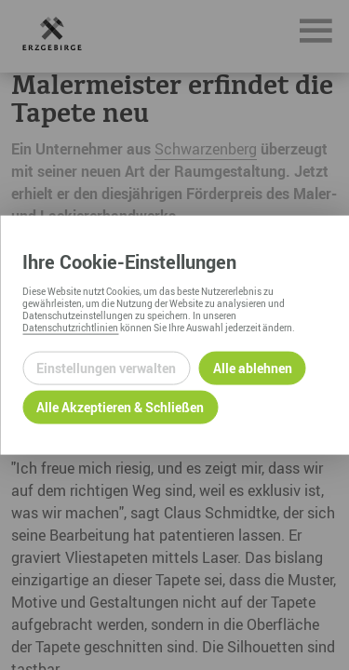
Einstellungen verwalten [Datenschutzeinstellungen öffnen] (106, 368)
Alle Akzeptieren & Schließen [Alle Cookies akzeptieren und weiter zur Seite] (120, 407)
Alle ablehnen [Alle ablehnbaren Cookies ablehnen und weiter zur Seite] (252, 368)
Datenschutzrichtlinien (70, 326)
